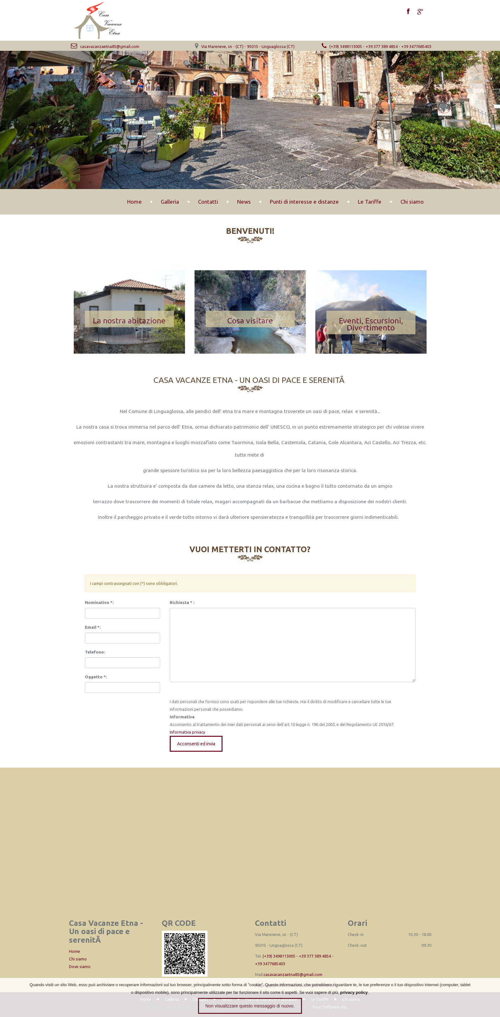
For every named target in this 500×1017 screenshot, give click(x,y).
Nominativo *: (99, 602)
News (244, 202)
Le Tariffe (369, 202)
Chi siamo (412, 202)
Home (134, 202)
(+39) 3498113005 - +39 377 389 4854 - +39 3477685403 (375, 46)
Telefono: (95, 652)
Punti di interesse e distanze (304, 202)
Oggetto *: (96, 677)
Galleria (170, 202)
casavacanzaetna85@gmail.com (104, 46)
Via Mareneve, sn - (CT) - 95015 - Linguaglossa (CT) (247, 46)
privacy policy (354, 992)
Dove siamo (80, 966)
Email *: (92, 627)
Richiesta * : (182, 602)
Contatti (208, 202)
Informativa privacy (188, 732)
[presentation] (122, 707)
